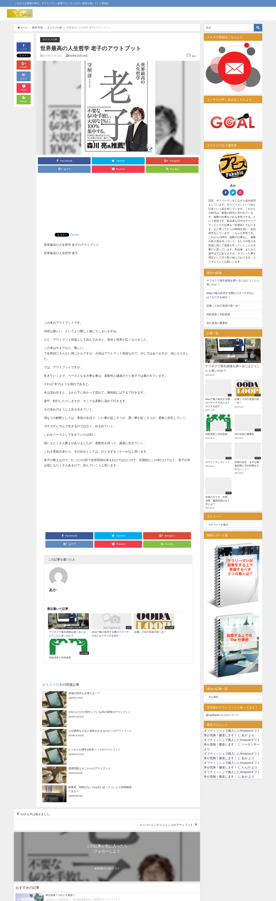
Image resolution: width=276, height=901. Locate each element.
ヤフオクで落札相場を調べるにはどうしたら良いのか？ (232, 282)
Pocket (74, 234)
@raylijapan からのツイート (222, 715)
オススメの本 (50, 39)
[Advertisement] (118, 204)
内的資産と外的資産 (218, 314)
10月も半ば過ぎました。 (37, 722)
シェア (24, 46)
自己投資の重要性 (217, 323)
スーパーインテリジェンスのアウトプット (164, 733)
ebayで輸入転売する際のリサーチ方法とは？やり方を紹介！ (230, 295)
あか (194, 56)
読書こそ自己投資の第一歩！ (223, 305)
